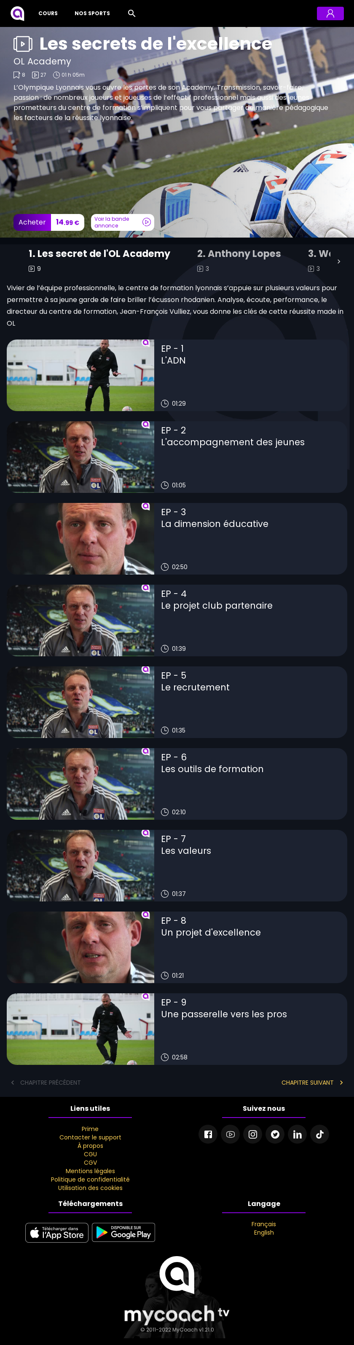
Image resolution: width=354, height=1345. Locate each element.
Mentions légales (90, 1171)
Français (264, 1224)
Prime (90, 1129)
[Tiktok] (319, 1134)
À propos (90, 1146)
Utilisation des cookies (90, 1188)
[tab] (99, 261)
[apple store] (56, 1243)
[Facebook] (207, 1134)
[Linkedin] (297, 1134)
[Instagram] (252, 1134)
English (264, 1232)
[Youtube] (230, 1134)
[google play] (123, 1243)
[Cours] (46, 13)
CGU (90, 1154)
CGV (90, 1162)
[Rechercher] (132, 13)
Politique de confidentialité (90, 1179)
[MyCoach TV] (17, 13)
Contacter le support (90, 1137)
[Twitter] (275, 1134)
